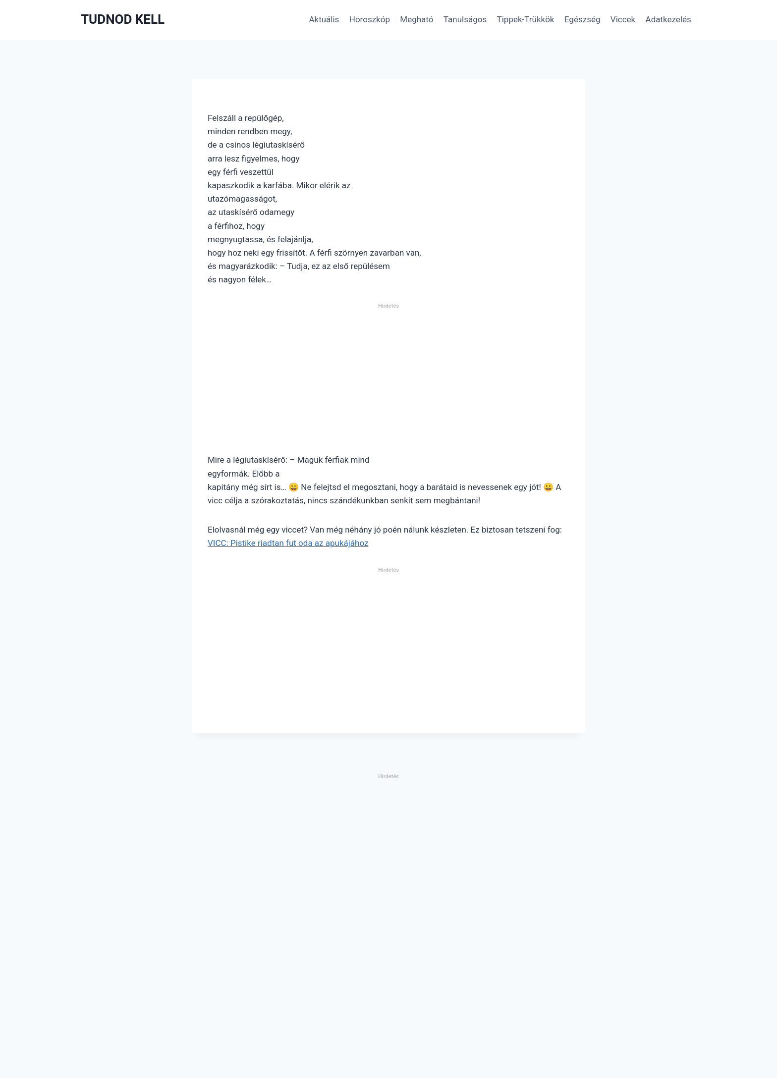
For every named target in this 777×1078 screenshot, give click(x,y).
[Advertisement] (388, 382)
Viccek (622, 19)
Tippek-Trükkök (526, 19)
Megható (416, 19)
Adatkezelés (668, 19)
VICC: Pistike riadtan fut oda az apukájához (288, 543)
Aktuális (324, 19)
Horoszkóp (369, 19)
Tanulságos (465, 19)
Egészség (582, 19)
